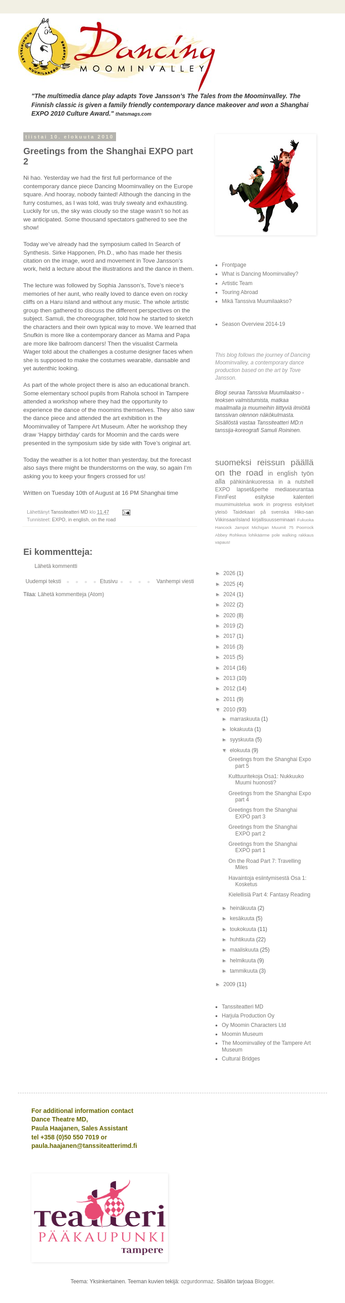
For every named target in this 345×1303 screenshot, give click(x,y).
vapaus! (222, 542)
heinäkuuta (244, 908)
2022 (230, 605)
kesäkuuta (243, 918)
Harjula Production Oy (248, 1016)
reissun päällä (285, 462)
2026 (230, 573)
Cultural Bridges (241, 1059)
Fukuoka (305, 519)
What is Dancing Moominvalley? (260, 274)
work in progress (272, 504)
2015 (230, 657)
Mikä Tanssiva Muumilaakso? (257, 301)
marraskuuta (245, 719)
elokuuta (241, 750)
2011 (230, 699)
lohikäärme (259, 534)
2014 (230, 668)
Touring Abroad (240, 292)
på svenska (274, 512)
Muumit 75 (283, 527)
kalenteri (303, 497)
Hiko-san (304, 512)
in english (78, 519)
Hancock (223, 527)
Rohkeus (237, 534)
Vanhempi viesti (175, 581)
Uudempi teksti (43, 581)
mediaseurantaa (294, 489)
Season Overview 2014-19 (253, 324)
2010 (230, 709)
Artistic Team (237, 283)
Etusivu (108, 581)
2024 (230, 594)
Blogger (264, 1281)
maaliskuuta (245, 950)
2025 (230, 584)
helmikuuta (243, 960)
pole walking (284, 534)
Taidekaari (244, 512)
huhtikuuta (243, 939)
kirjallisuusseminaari (273, 519)
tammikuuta (244, 971)
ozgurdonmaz (197, 1281)
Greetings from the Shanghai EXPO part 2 (263, 830)
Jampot (242, 527)
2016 (230, 647)
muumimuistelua (232, 504)
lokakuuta (242, 729)
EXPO (58, 519)
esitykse (264, 497)
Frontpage (234, 265)
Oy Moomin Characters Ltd (254, 1025)
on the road (103, 519)
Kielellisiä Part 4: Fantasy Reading (269, 895)
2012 (230, 688)
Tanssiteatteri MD (242, 1007)
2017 (230, 636)
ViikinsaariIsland (232, 519)
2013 (230, 678)
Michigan (260, 527)
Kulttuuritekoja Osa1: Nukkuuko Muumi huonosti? (266, 779)
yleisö (221, 512)
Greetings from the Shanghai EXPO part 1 (263, 847)
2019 (230, 626)
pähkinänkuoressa (252, 482)
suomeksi (233, 462)
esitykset (304, 504)
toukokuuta (244, 929)
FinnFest (225, 497)
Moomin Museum (242, 1034)
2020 (230, 615)
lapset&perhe (252, 489)
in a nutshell (296, 482)
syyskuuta (242, 739)
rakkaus (306, 534)
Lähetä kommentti (55, 566)
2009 (230, 984)
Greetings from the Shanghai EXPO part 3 (263, 813)
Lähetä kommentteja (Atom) (71, 594)
